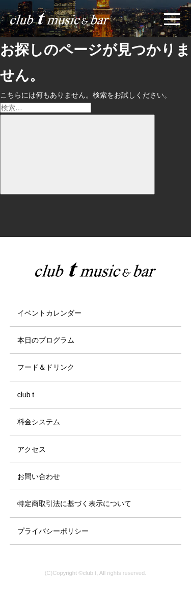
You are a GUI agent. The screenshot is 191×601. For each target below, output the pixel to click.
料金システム (38, 422)
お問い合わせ (38, 476)
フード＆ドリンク (45, 367)
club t (25, 395)
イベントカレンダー (49, 313)
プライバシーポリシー (53, 531)
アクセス (31, 449)
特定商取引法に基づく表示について (74, 503)
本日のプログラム (45, 340)
